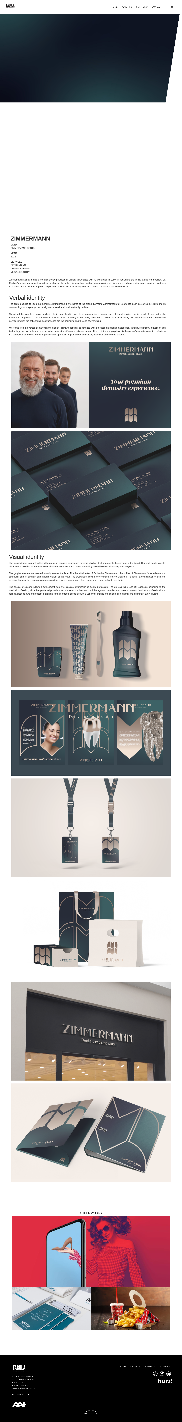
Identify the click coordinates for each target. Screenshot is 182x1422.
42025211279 (22, 1394)
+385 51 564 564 (19, 1382)
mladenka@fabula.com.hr (23, 1388)
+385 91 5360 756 (20, 1385)
